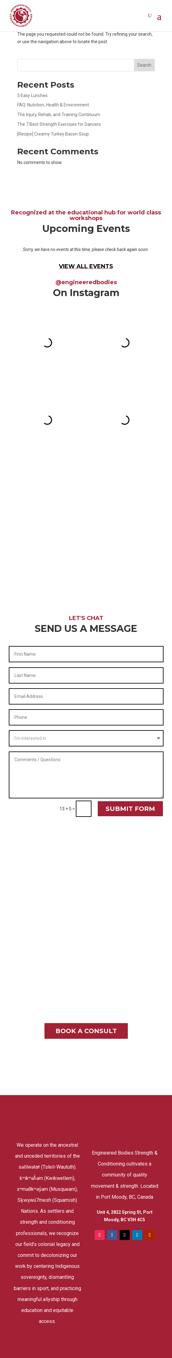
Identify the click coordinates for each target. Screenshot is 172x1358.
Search (144, 65)
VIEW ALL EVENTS (86, 266)
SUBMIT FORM (130, 808)
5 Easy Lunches (32, 95)
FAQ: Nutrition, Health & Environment (53, 104)
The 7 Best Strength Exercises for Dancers (59, 124)
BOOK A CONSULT (86, 1031)
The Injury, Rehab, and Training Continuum (58, 114)
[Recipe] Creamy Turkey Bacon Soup (53, 133)
